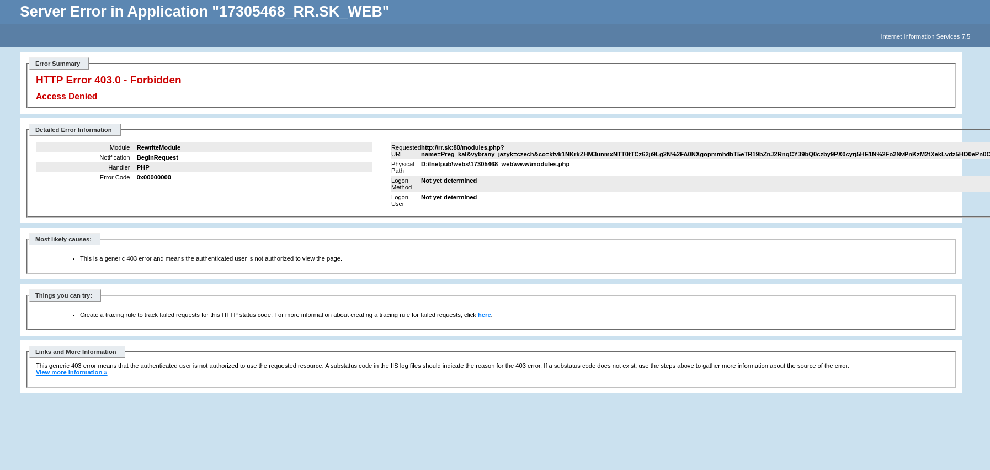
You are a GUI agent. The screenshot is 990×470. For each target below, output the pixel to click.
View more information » (72, 372)
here (484, 314)
